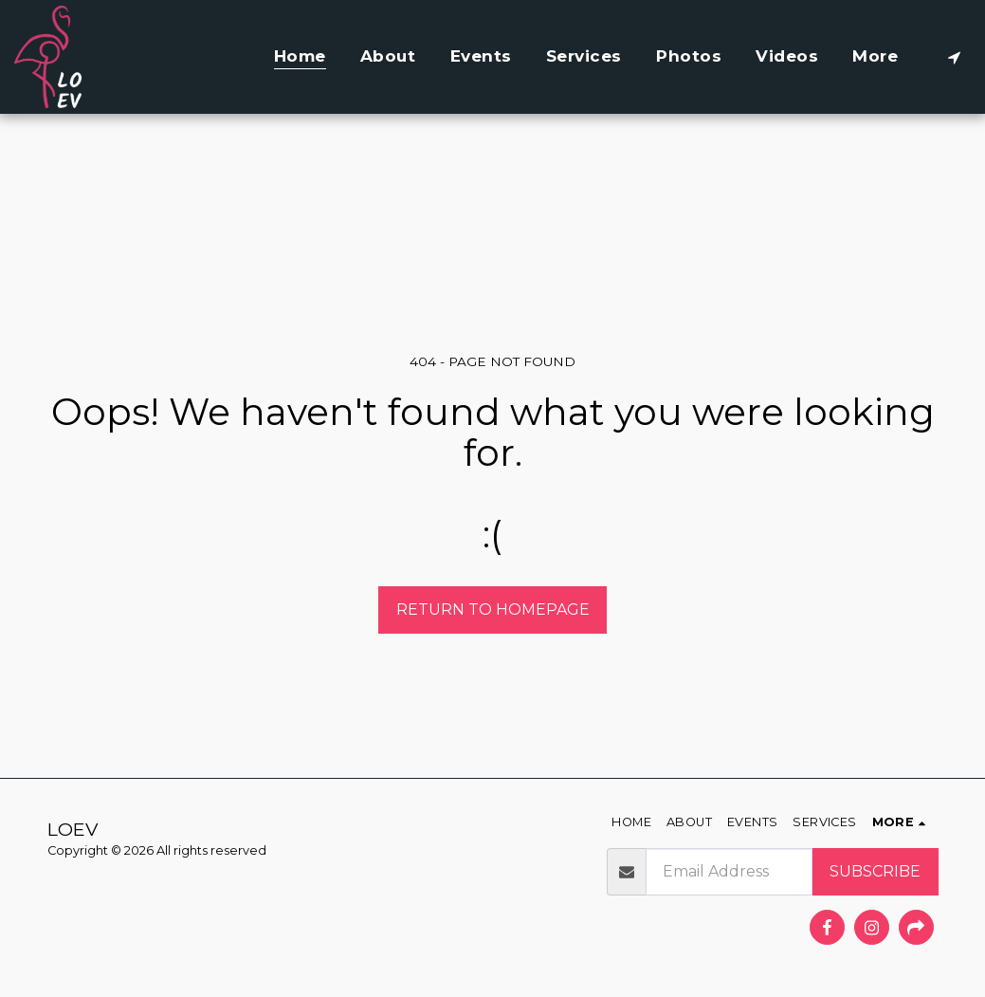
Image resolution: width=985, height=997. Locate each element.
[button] (954, 56)
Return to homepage (493, 609)
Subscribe (875, 871)
